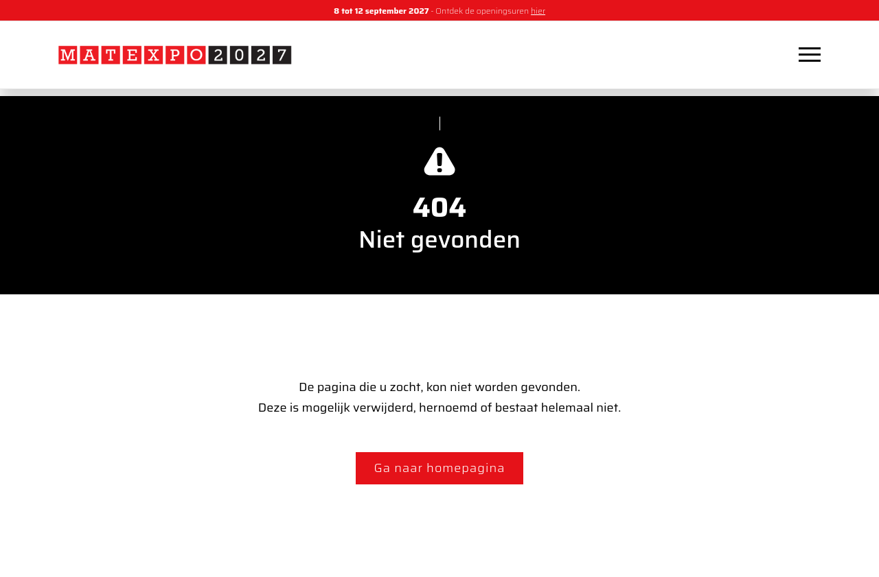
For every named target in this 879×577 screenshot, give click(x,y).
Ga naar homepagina (439, 468)
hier (538, 10)
